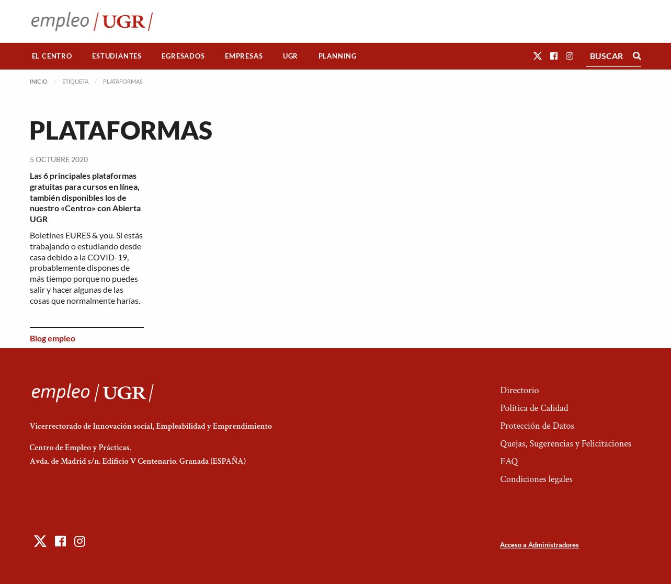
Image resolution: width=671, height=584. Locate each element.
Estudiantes (117, 56)
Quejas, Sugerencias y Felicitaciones (565, 444)
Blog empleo (52, 338)
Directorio (519, 390)
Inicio (39, 81)
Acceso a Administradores (539, 545)
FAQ (509, 461)
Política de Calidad (534, 408)
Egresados (183, 56)
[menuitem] (52, 56)
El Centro (52, 56)
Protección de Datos (537, 426)
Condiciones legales (536, 479)
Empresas (244, 56)
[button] (537, 55)
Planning (338, 56)
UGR (290, 56)
